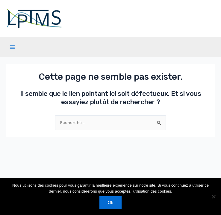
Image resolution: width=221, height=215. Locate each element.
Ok (110, 202)
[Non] (214, 196)
